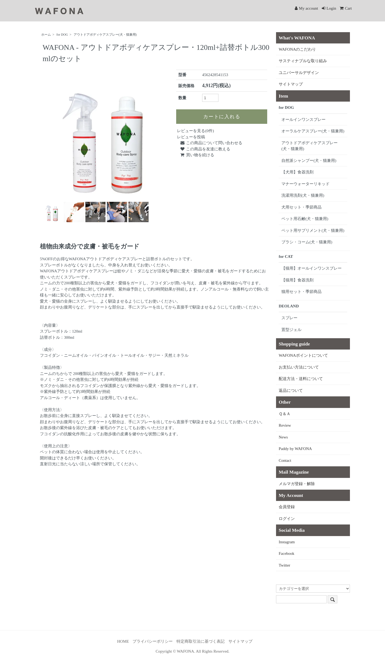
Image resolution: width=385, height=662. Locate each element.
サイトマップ (291, 84)
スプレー (289, 318)
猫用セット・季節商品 (301, 291)
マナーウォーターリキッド (305, 184)
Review (285, 425)
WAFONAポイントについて (303, 355)
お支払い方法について (299, 367)
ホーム (46, 34)
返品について (291, 390)
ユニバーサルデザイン (299, 72)
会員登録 (287, 507)
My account (306, 8)
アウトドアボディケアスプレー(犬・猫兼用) (105, 34)
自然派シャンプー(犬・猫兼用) (308, 160)
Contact (285, 460)
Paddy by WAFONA (295, 449)
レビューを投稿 (191, 137)
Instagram (287, 542)
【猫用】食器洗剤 (297, 280)
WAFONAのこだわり (297, 49)
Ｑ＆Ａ (284, 414)
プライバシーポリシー (153, 641)
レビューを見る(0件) (195, 131)
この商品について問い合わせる (211, 143)
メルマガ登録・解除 (297, 484)
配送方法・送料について (301, 379)
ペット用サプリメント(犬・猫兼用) (312, 230)
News (283, 437)
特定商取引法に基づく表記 (200, 641)
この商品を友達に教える (205, 149)
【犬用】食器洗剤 (297, 172)
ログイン (287, 518)
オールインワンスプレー (303, 119)
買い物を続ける (197, 155)
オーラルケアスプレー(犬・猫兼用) (312, 131)
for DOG (62, 34)
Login (329, 8)
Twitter (284, 565)
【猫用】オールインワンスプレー (311, 268)
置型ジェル (291, 330)
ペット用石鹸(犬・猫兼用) (304, 219)
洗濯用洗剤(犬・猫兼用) (302, 195)
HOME (123, 641)
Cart (346, 8)
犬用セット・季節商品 (301, 207)
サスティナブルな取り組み (303, 61)
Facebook (286, 553)
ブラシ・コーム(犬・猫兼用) (306, 242)
